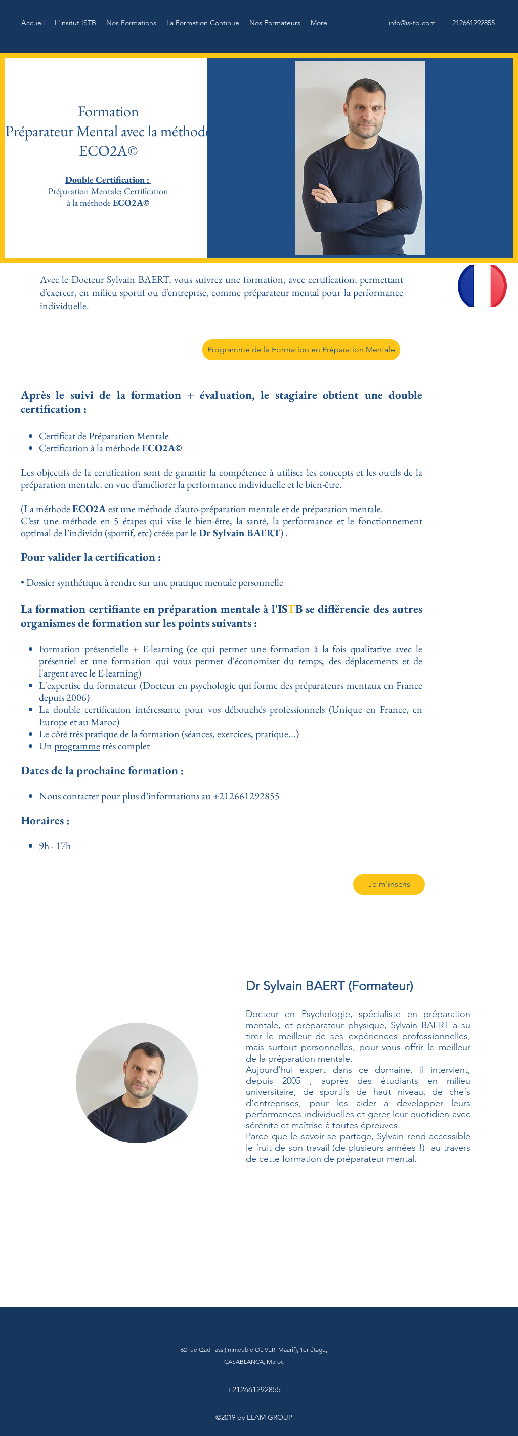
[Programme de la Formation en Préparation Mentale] (301, 349)
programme (77, 745)
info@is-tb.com (412, 22)
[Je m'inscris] (389, 884)
